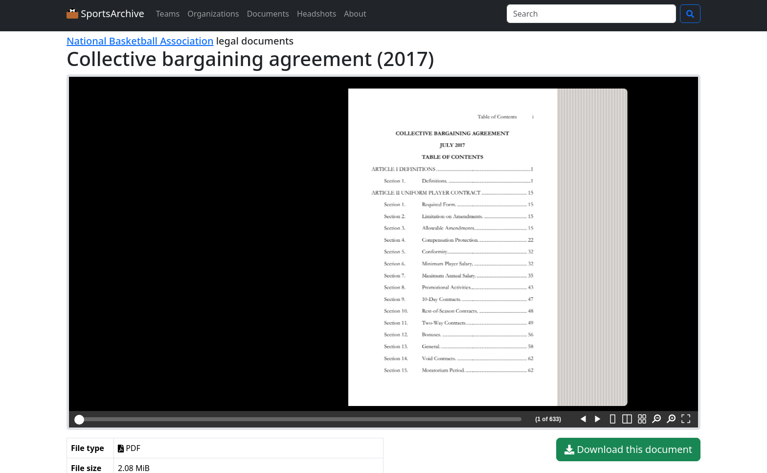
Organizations (213, 13)
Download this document (628, 449)
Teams (168, 13)
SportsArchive (105, 13)
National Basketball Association (140, 40)
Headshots (316, 13)
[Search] (591, 13)
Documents (268, 13)
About (355, 13)
